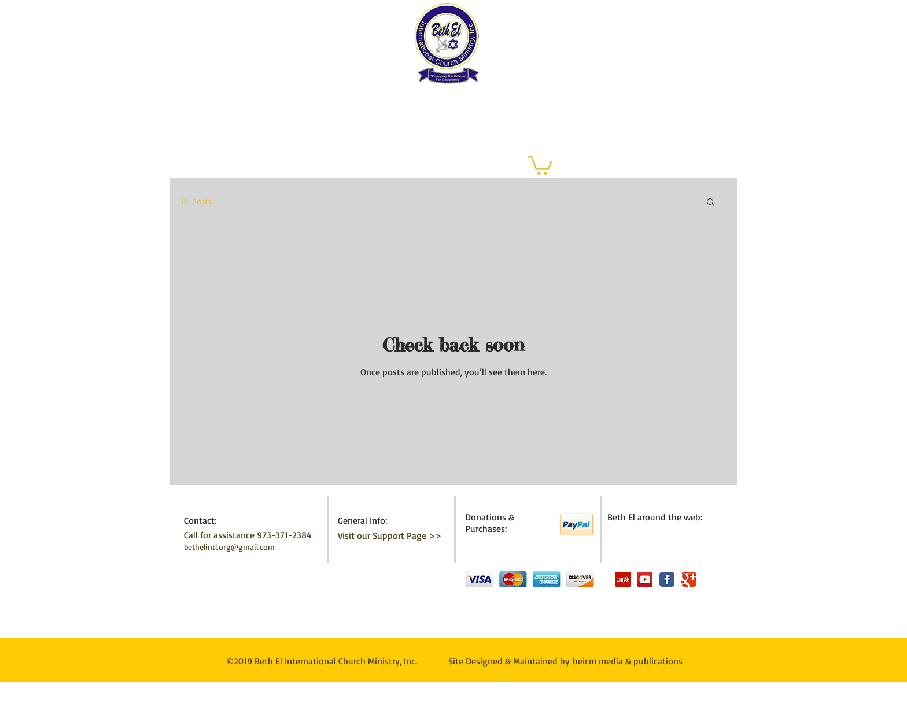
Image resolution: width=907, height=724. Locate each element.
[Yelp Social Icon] (623, 579)
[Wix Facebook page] (666, 579)
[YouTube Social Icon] (644, 579)
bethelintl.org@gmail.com (229, 547)
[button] (540, 164)
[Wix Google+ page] (688, 579)
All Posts (196, 201)
